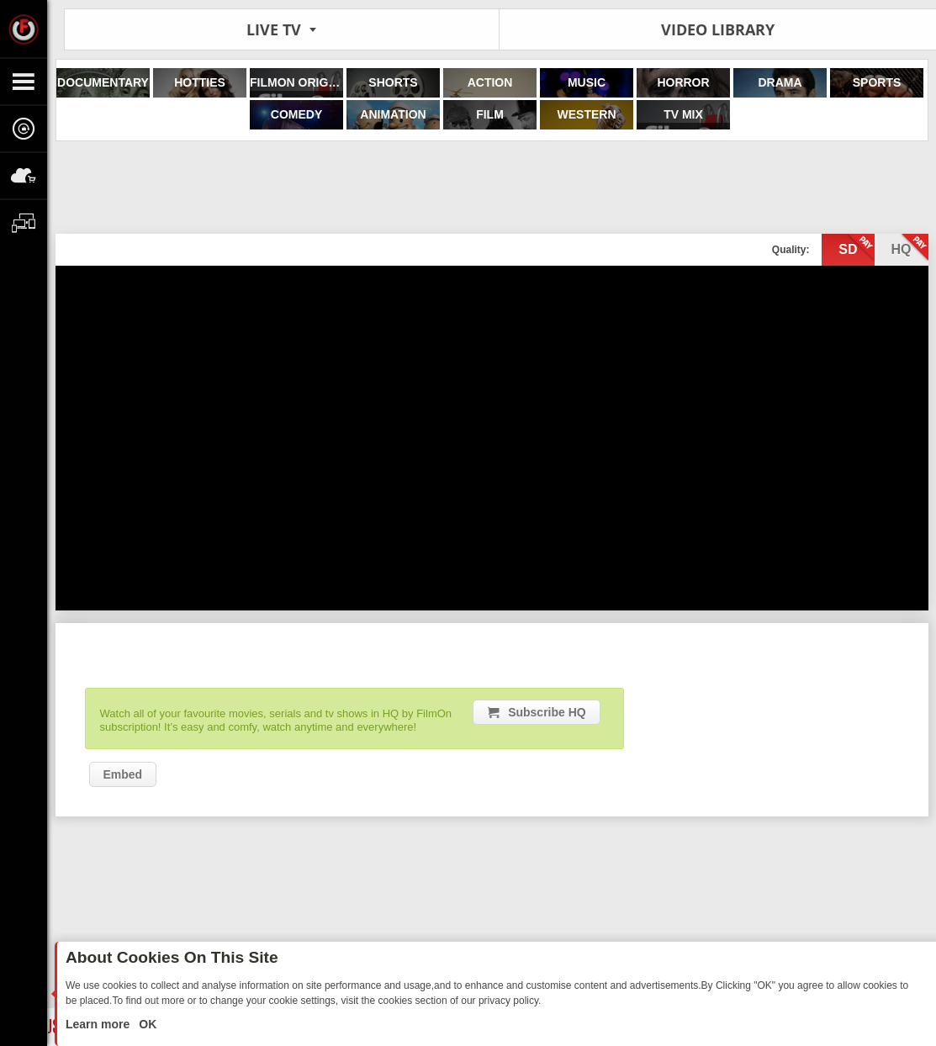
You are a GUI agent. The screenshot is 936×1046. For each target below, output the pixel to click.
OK (145, 1024)
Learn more (99, 1024)
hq (909, 248)
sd (856, 248)
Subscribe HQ (547, 712)
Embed (123, 774)
